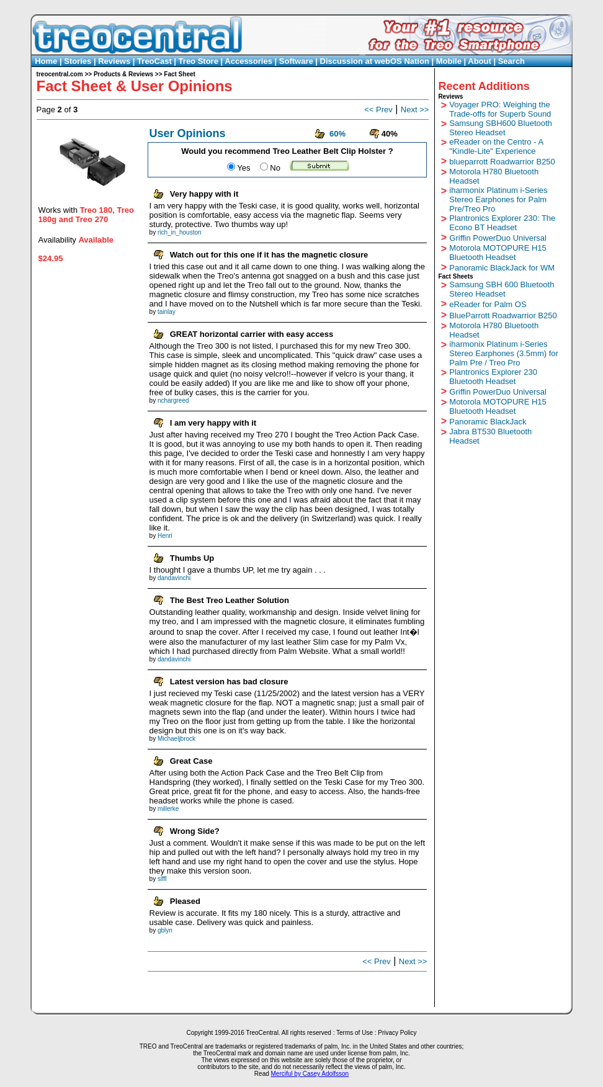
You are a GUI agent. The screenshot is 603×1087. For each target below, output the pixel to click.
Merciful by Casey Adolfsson (310, 1073)
